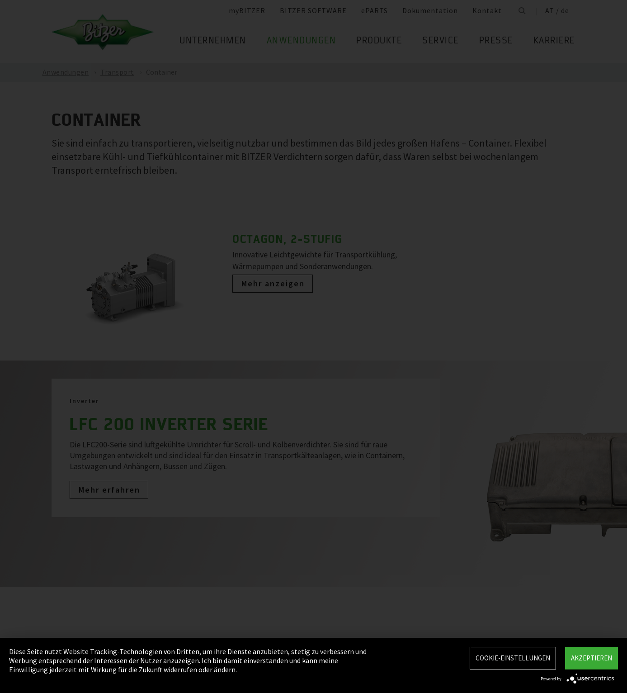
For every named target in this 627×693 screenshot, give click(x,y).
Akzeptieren (591, 658)
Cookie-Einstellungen (513, 658)
